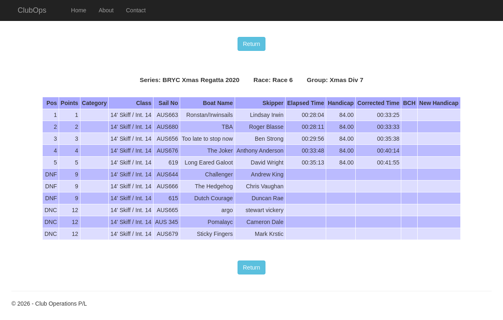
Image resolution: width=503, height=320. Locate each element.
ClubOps (32, 10)
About (106, 10)
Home (78, 10)
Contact (136, 10)
